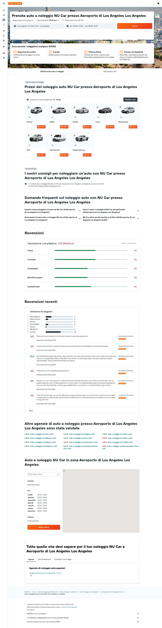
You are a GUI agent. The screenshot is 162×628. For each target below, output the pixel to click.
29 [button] (72, 68)
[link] (46, 527)
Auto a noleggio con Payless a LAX (43, 442)
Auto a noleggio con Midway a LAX (43, 438)
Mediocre (37, 329)
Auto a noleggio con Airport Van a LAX (83, 442)
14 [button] (66, 58)
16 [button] (77, 58)
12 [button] (56, 58)
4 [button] (50, 52)
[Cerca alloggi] (4, 15)
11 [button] (50, 58)
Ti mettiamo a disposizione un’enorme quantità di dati (86, 617)
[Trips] (4, 47)
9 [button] (77, 52)
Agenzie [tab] (34, 559)
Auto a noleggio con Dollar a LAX (120, 438)
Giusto (35, 327)
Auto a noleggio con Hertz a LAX (120, 434)
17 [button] (45, 63)
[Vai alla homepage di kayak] (15, 3)
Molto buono (38, 319)
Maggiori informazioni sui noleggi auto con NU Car (48, 574)
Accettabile (37, 324)
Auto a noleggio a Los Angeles (91, 592)
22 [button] (72, 63)
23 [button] (77, 63)
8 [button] (71, 52)
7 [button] (66, 52)
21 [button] (66, 63)
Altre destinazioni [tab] (47, 559)
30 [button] (77, 68)
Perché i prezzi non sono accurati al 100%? (86, 621)
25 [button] (50, 68)
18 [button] (50, 63)
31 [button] (45, 74)
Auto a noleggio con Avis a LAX (42, 434)
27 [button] (61, 68)
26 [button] (56, 68)
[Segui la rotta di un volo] (4, 35)
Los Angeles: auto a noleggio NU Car (115, 592)
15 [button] (72, 58)
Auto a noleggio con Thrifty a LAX (120, 442)
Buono (35, 322)
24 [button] (45, 68)
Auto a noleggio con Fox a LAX (80, 438)
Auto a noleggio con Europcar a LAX (44, 446)
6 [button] (61, 52)
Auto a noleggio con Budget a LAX (81, 434)
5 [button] (55, 52)
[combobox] (25, 20)
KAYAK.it (30, 592)
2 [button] (77, 47)
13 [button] (61, 58)
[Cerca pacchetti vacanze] (4, 24)
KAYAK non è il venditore (86, 613)
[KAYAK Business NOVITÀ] (4, 40)
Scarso (35, 332)
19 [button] (56, 63)
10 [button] (45, 58)
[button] (3, 3)
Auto (36, 592)
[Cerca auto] (4, 20)
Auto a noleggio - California (71, 592)
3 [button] (44, 52)
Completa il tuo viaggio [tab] (65, 559)
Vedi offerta (44, 127)
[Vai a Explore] (4, 31)
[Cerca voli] (4, 10)
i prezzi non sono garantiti (72, 607)
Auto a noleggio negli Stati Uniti (50, 592)
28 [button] (66, 68)
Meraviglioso (38, 317)
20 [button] (61, 63)
